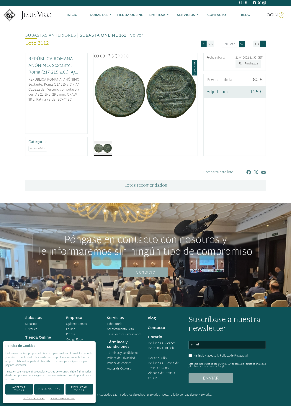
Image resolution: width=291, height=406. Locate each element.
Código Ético (74, 339)
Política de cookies (119, 363)
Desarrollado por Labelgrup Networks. (187, 395)
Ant (210, 44)
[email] (227, 345)
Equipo (70, 329)
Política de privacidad (255, 364)
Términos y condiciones (122, 353)
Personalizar (49, 389)
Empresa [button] (157, 15)
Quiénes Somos (76, 324)
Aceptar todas (19, 389)
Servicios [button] (186, 15)
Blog (152, 318)
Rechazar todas (79, 389)
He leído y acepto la (221, 356)
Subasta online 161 (103, 35)
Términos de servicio (204, 366)
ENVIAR (211, 378)
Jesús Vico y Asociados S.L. (100, 395)
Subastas (31, 324)
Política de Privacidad (234, 356)
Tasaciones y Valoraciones (124, 334)
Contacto (145, 272)
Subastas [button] (99, 15)
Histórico (31, 329)
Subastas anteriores (50, 35)
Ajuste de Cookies (119, 369)
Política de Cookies (34, 399)
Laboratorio (114, 324)
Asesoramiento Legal (121, 329)
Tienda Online (38, 337)
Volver (136, 35)
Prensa (70, 334)
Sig (257, 44)
